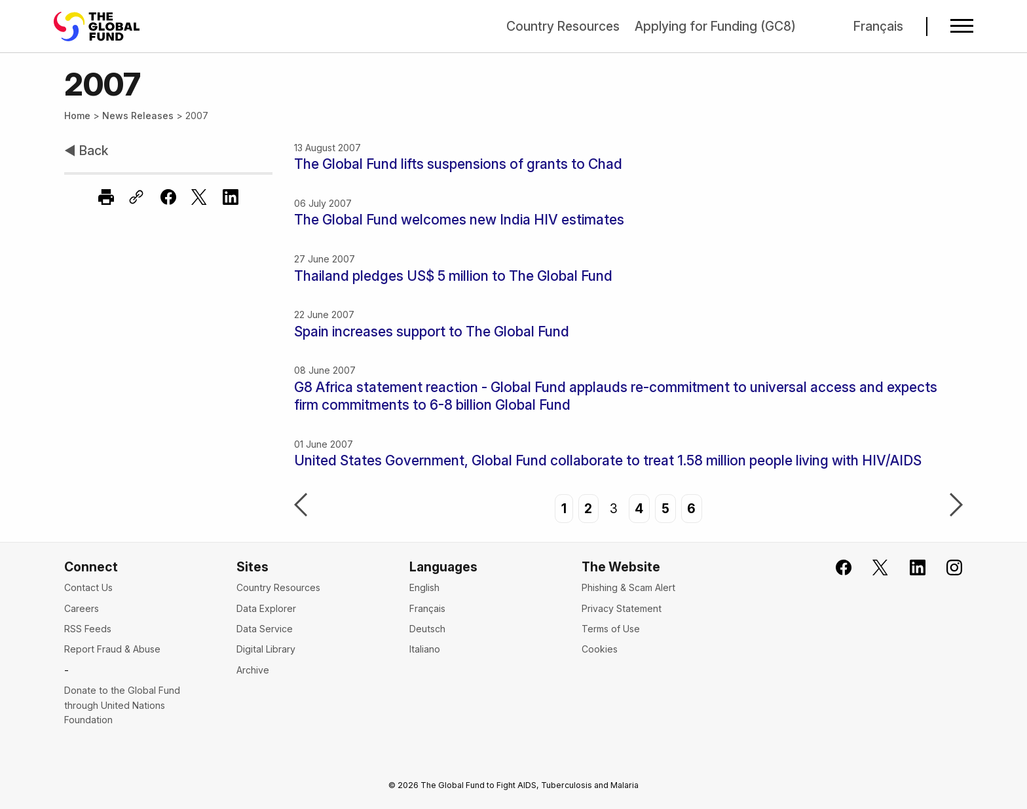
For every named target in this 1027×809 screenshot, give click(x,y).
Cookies (600, 649)
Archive (252, 669)
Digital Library (265, 649)
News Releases (138, 115)
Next (956, 506)
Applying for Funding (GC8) (715, 26)
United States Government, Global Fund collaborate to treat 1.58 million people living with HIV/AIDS (608, 460)
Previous (300, 506)
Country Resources (563, 26)
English (424, 587)
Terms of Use (611, 628)
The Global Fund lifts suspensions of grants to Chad (458, 164)
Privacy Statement (622, 608)
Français (878, 26)
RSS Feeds (87, 628)
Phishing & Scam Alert (628, 587)
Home (77, 115)
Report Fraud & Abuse (112, 649)
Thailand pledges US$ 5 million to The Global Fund (453, 276)
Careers (81, 608)
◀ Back (86, 150)
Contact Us (88, 587)
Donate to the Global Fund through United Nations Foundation (122, 705)
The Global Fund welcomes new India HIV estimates (459, 219)
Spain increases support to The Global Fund (431, 331)
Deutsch (427, 628)
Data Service (264, 628)
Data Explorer (266, 608)
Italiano (424, 649)
